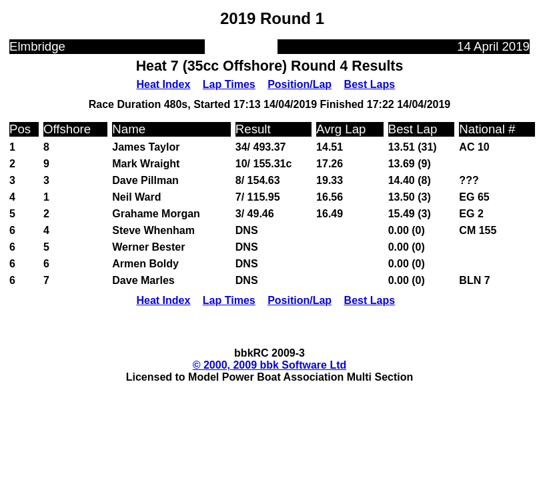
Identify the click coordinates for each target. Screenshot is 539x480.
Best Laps (369, 84)
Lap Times (229, 84)
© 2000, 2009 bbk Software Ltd (270, 365)
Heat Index (163, 84)
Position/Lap (299, 84)
